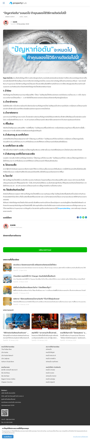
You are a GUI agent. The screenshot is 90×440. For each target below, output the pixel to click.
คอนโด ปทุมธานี (50, 381)
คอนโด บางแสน (50, 369)
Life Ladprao (5, 358)
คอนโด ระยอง (50, 372)
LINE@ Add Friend (45, 249)
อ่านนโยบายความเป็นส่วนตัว (80, 436)
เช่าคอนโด (49, 349)
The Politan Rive (6, 349)
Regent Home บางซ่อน (8, 378)
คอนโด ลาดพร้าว (51, 358)
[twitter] (81, 217)
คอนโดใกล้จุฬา (50, 352)
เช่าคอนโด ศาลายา (51, 375)
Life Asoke (4, 352)
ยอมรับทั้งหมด (8, 436)
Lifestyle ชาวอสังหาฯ (10, 16)
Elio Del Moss (5, 372)
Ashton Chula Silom (7, 361)
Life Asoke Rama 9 (7, 355)
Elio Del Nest (5, 375)
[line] (83, 217)
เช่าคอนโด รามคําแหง (52, 361)
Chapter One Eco (6, 381)
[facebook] (78, 217)
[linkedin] (86, 217)
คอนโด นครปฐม (50, 378)
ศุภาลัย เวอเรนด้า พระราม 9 (9, 369)
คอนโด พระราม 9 (51, 355)
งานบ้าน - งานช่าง (23, 16)
